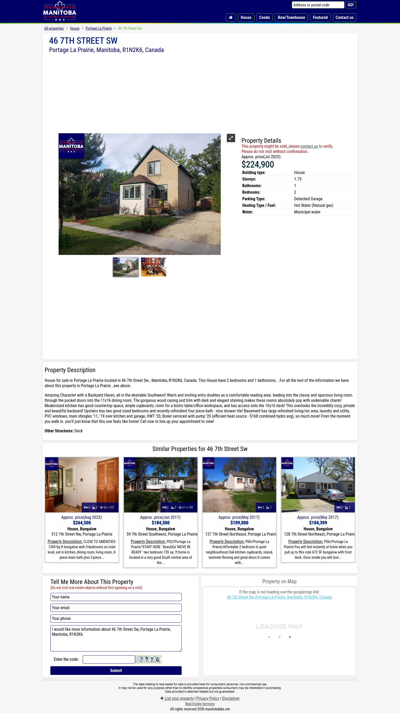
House (246, 17)
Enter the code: (66, 659)
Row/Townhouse (291, 17)
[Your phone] (116, 618)
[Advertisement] (200, 93)
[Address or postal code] (318, 4)
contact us (309, 146)
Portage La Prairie (99, 28)
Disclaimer (231, 698)
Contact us (345, 17)
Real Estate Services (200, 704)
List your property (177, 698)
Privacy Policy (207, 698)
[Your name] (116, 597)
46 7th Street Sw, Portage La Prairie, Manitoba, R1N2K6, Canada (279, 597)
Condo (264, 17)
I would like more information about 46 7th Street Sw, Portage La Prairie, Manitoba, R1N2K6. (116, 638)
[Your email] (116, 608)
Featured (320, 17)
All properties (54, 28)
